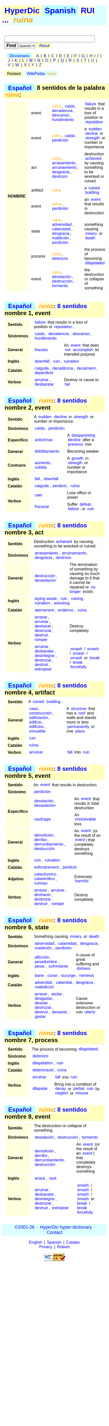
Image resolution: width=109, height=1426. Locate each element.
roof (81, 713)
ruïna (75, 486)
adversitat (43, 982)
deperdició (44, 373)
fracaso (41, 350)
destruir (41, 635)
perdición (60, 140)
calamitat (64, 982)
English (35, 1242)
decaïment (86, 368)
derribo (40, 840)
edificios (36, 727)
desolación (61, 277)
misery (91, 233)
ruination (71, 361)
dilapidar (40, 1089)
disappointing (83, 435)
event (95, 199)
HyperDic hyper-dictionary (66, 1226)
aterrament (44, 610)
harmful (81, 881)
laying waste (46, 598)
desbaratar (44, 384)
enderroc (66, 610)
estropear (43, 669)
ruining (77, 598)
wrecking (62, 603)
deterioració (43, 1070)
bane (39, 975)
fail (67, 384)
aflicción (42, 957)
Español (20, 87)
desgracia (60, 172)
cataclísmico (45, 874)
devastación (45, 580)
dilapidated (94, 263)
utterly (90, 1012)
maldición (60, 238)
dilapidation (42, 1063)
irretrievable (85, 819)
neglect (61, 1093)
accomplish (83, 350)
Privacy (45, 1247)
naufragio (42, 819)
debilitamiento (47, 451)
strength (92, 138)
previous (75, 444)
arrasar (41, 617)
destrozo (59, 176)
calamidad (61, 229)
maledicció (44, 987)
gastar (40, 1016)
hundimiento (63, 120)
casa (33, 708)
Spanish (60, 10)
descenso (60, 115)
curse (52, 975)
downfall (42, 361)
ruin (56, 361)
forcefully (78, 667)
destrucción (62, 281)
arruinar (41, 380)
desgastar (43, 998)
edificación (38, 718)
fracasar (42, 506)
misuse (82, 1093)
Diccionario (19, 56)
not (67, 350)
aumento (42, 463)
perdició (59, 486)
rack (52, 1178)
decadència (62, 368)
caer (38, 495)
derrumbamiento (49, 844)
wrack (40, 1178)
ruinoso (40, 883)
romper (41, 639)
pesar (40, 966)
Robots (63, 1247)
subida (40, 467)
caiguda (42, 368)
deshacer (43, 626)
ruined (94, 188)
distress (83, 968)
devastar (59, 1012)
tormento (60, 286)
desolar (41, 1003)
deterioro (60, 258)
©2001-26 (24, 1226)
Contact (54, 1232)
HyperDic (22, 10)
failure (90, 104)
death (90, 238)
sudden (95, 129)
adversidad (62, 224)
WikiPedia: (41, 74)
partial (78, 1089)
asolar (56, 994)
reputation (94, 122)
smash (76, 649)
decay (60, 1089)
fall (37, 479)
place (80, 731)
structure (78, 708)
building (92, 192)
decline (91, 133)
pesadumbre (46, 962)
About (44, 46)
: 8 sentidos (63, 306)
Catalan (73, 1242)
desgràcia (84, 982)
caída (69, 106)
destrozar (43, 630)
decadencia (62, 111)
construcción (40, 713)
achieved (93, 158)
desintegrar (45, 655)
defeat (85, 504)
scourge (68, 975)
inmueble (37, 731)
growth (78, 458)
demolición (43, 835)
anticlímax (44, 440)
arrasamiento (63, 163)
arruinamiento (64, 167)
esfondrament (46, 867)
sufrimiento (58, 966)
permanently (79, 727)
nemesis (86, 975)
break (95, 658)
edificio (35, 722)
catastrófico (44, 879)
